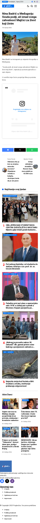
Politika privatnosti (10, 492)
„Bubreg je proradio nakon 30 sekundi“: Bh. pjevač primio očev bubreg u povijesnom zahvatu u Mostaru (20, 345)
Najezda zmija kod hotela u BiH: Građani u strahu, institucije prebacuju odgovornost (20, 383)
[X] (34, 1)
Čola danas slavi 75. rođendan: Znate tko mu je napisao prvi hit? (29, 415)
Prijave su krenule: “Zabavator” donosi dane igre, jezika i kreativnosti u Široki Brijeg (10, 444)
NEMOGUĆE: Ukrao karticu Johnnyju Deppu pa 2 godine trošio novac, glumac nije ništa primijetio (29, 445)
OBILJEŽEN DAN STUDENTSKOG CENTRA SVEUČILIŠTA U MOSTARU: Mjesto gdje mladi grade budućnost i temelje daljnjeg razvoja (22, 228)
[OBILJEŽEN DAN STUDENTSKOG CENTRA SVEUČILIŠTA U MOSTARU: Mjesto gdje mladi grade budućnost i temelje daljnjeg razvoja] (20, 208)
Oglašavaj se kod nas (11, 495)
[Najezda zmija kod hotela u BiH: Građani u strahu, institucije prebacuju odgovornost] (20, 364)
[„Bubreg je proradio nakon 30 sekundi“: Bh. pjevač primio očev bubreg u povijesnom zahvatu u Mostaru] (20, 325)
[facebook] (32, 1)
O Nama (6, 489)
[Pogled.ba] (8, 6)
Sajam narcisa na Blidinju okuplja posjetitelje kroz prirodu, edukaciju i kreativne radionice (10, 416)
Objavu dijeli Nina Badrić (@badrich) (23, 131)
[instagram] (37, 1)
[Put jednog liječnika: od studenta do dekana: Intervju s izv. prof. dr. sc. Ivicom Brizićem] (20, 247)
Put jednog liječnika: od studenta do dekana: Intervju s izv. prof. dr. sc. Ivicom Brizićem (22, 266)
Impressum (8, 498)
